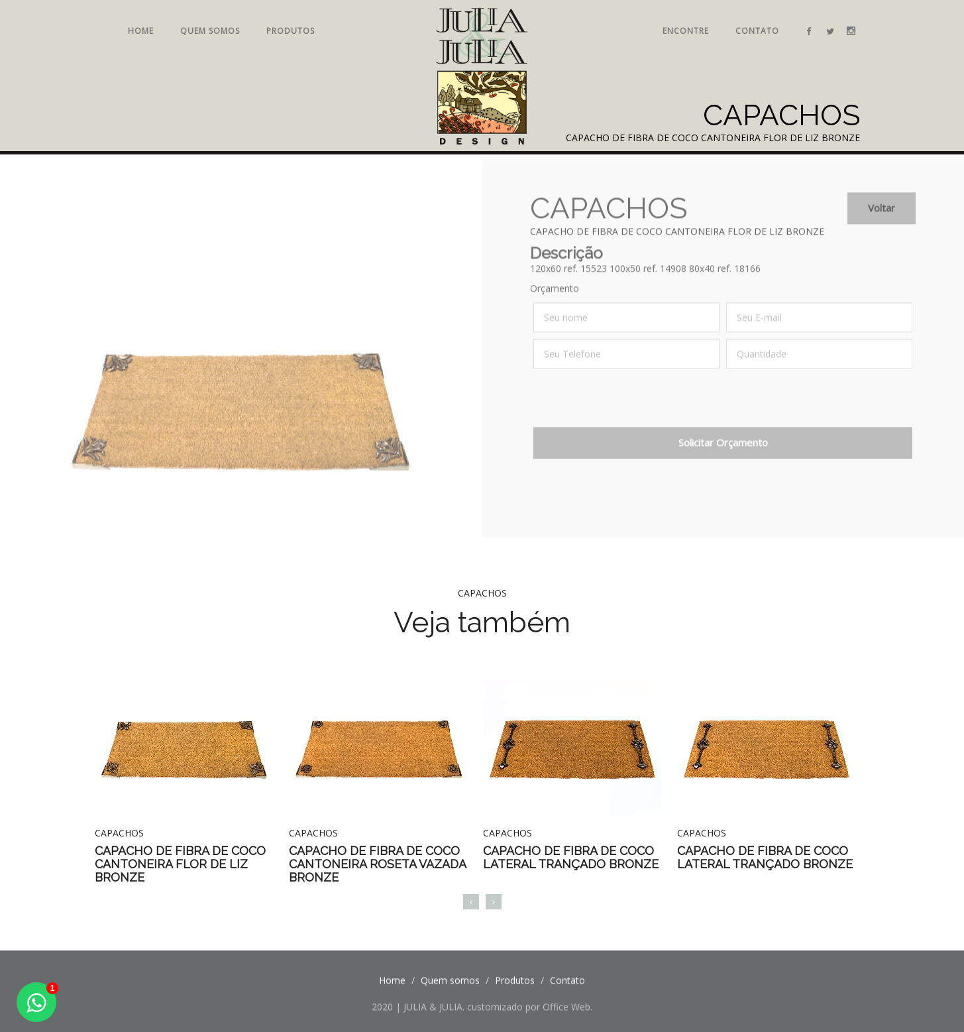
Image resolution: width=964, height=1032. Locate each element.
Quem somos (210, 30)
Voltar (881, 216)
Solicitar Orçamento (723, 450)
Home (141, 30)
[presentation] (634, 409)
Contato (757, 30)
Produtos (290, 30)
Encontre (686, 30)
